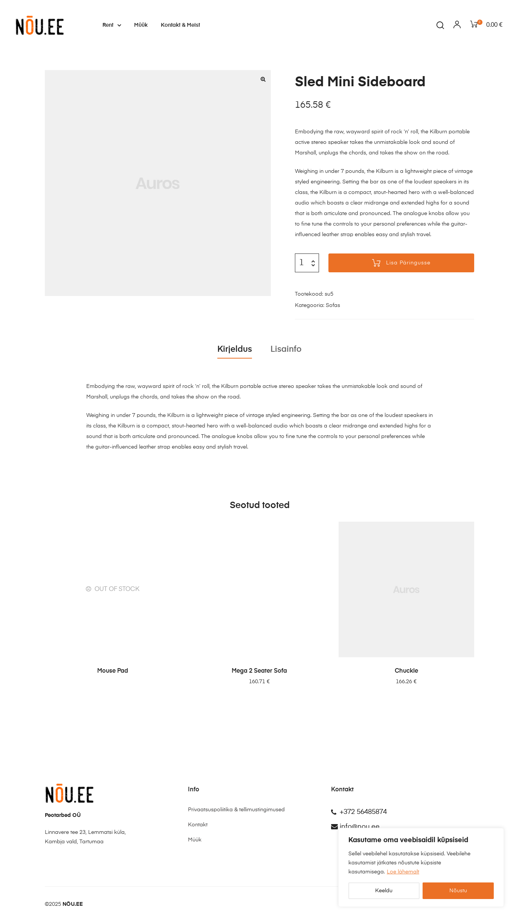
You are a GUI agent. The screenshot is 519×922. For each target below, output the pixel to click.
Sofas (333, 305)
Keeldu (383, 890)
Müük (141, 25)
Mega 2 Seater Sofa (259, 671)
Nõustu (458, 890)
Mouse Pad (112, 671)
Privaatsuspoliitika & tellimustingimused (236, 809)
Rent (111, 25)
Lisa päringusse (408, 263)
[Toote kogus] (301, 263)
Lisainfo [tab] (286, 349)
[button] (263, 79)
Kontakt (198, 824)
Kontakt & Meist (180, 25)
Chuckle (406, 671)
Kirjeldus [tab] (234, 349)
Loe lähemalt (403, 872)
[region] (421, 867)
